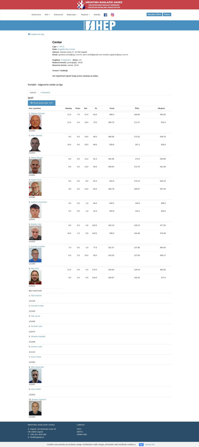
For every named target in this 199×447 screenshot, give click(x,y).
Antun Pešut (36, 357)
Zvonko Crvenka (38, 246)
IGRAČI (33, 92)
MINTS (80, 432)
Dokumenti (58, 15)
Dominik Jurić (36, 326)
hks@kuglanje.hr (37, 437)
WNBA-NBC (82, 434)
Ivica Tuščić (36, 389)
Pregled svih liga (36, 34)
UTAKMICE (45, 92)
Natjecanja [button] (72, 15)
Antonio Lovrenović (39, 202)
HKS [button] (47, 15)
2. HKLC (61, 46)
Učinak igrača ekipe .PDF (42, 103)
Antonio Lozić (36, 346)
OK (141, 444)
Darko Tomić (36, 180)
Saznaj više (150, 444)
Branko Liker (36, 224)
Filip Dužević (36, 295)
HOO (79, 429)
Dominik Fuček (37, 306)
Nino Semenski (37, 367)
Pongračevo (66, 60)
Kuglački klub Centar (66, 49)
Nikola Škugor (37, 158)
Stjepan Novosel (38, 113)
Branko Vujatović (39, 399)
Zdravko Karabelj (38, 336)
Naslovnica (36, 15)
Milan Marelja (36, 135)
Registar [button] (85, 15)
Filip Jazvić (35, 316)
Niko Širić (35, 268)
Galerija (97, 15)
